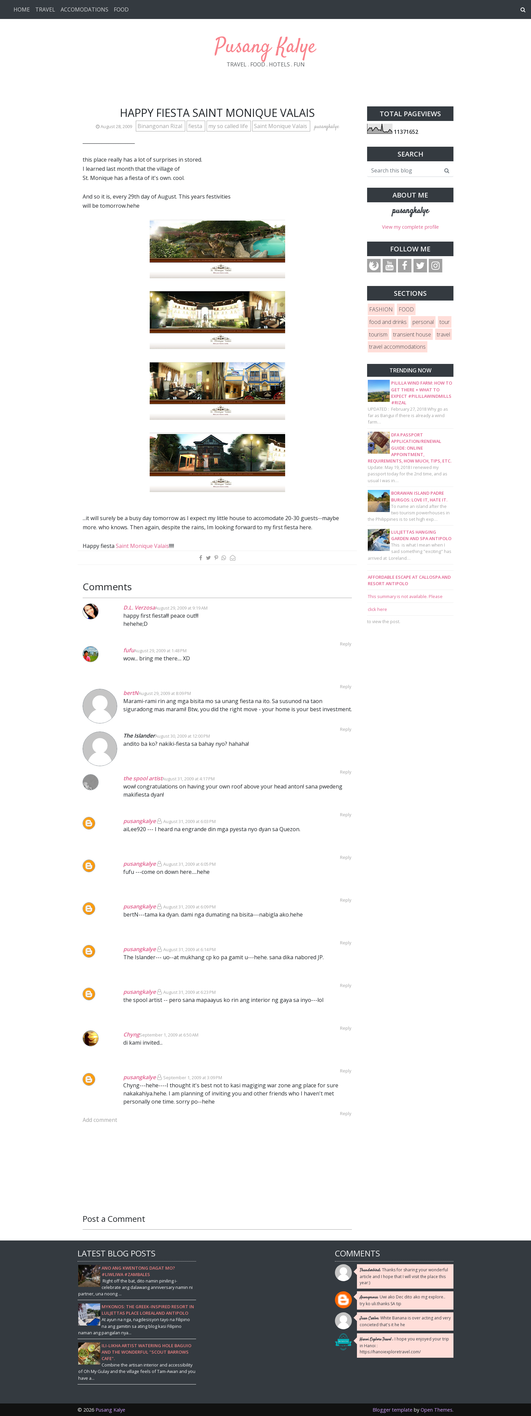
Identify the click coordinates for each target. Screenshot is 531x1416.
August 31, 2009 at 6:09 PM (189, 907)
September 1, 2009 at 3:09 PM (192, 1077)
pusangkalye (139, 821)
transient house (412, 334)
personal (423, 322)
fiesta (196, 126)
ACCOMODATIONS (84, 9)
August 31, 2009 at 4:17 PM (188, 779)
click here (377, 609)
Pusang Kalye (265, 47)
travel (443, 334)
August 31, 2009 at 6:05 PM (189, 864)
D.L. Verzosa (139, 607)
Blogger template (392, 1410)
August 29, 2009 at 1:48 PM (160, 651)
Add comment (100, 1120)
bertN (131, 693)
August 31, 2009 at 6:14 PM (189, 949)
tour (445, 322)
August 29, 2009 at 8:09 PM (165, 693)
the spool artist (142, 778)
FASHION (381, 309)
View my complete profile (410, 227)
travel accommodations (397, 346)
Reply (345, 644)
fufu (128, 650)
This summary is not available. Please (405, 596)
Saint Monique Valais (281, 126)
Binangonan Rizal (160, 126)
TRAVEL (45, 9)
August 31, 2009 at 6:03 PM (189, 821)
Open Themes (436, 1410)
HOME (22, 9)
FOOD (121, 9)
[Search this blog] (404, 170)
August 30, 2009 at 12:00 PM (182, 736)
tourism (378, 334)
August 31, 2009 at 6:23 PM (189, 992)
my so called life (228, 126)
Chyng (131, 1034)
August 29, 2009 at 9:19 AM (181, 608)
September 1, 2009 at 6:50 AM (169, 1035)
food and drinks (388, 322)
